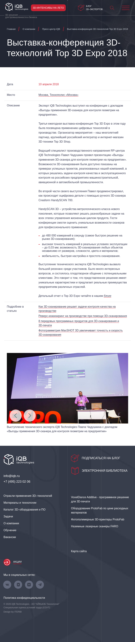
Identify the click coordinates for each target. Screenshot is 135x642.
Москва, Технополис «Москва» (58, 94)
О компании (11, 523)
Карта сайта (79, 551)
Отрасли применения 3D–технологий (28, 495)
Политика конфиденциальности (24, 597)
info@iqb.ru (12, 476)
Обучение (10, 530)
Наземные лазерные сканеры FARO (94, 526)
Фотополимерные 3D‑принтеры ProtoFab (97, 519)
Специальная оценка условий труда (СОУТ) (27, 607)
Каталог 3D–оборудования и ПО (25, 509)
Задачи (8, 516)
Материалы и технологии (20, 502)
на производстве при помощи (82, 315)
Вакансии (10, 537)
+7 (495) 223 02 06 (17, 481)
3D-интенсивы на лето (48, 7)
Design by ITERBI (13, 611)
